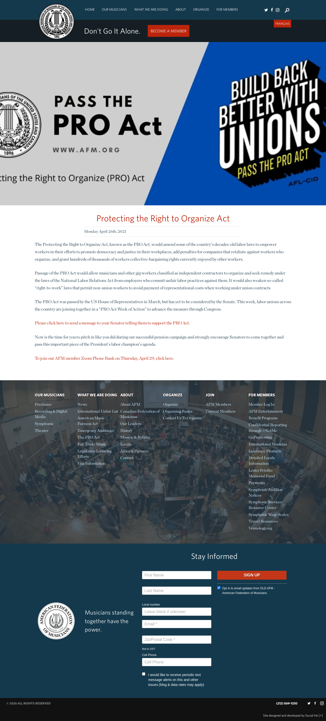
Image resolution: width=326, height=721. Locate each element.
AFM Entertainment (266, 411)
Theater (41, 430)
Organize (201, 9)
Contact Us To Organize (182, 418)
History (126, 430)
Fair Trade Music (91, 444)
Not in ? (148, 648)
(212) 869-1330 (286, 703)
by (290, 715)
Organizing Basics (177, 411)
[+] (321, 715)
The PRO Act (88, 437)
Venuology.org (260, 528)
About (180, 9)
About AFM (130, 404)
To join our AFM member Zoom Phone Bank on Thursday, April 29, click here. (104, 358)
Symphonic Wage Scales (269, 514)
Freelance (43, 404)
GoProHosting (260, 437)
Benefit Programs (263, 418)
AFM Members (218, 404)
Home (90, 9)
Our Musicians (114, 9)
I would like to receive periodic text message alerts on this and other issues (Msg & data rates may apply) (173, 679)
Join (210, 395)
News (82, 404)
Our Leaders (130, 423)
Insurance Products (265, 451)
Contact (126, 457)
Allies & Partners (134, 451)
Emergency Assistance (95, 430)
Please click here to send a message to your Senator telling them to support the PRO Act (112, 322)
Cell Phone (149, 655)
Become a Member (168, 31)
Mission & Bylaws (135, 437)
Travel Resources (263, 521)
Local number (151, 604)
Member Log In (261, 404)
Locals (125, 444)
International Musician (268, 444)
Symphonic (44, 423)
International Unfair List (97, 411)
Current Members (220, 411)
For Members (227, 9)
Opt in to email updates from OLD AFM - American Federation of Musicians (246, 590)
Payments (257, 482)
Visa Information (91, 463)
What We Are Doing (151, 9)
